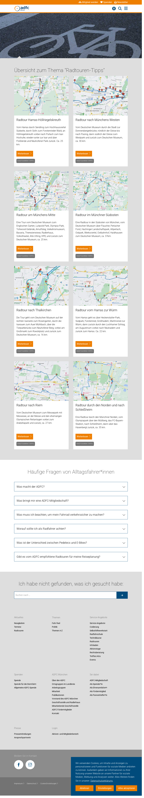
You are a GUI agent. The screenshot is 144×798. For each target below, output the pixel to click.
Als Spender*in (96, 684)
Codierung (94, 627)
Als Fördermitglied (98, 691)
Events (93, 660)
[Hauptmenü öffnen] (126, 8)
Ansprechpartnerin (22, 738)
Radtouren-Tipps (26, 161)
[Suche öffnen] (120, 9)
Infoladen (94, 645)
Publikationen (58, 695)
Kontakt (55, 713)
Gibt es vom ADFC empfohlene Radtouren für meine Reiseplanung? (58, 556)
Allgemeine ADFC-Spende (25, 688)
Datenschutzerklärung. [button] (101, 780)
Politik (54, 627)
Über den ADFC (58, 680)
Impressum (19, 784)
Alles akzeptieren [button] (126, 788)
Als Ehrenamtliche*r (98, 688)
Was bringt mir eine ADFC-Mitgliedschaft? (43, 500)
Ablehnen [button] (84, 788)
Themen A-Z (57, 630)
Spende (17, 680)
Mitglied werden (88, 2)
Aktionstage (95, 649)
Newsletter (121, 2)
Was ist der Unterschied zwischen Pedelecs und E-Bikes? (52, 542)
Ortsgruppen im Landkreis (63, 684)
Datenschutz (32, 784)
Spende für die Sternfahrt (25, 684)
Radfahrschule (96, 634)
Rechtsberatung (97, 652)
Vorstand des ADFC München (65, 699)
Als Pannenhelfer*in (98, 695)
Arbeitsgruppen (59, 688)
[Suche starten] (122, 595)
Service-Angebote (98, 617)
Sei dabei (94, 674)
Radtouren (19, 630)
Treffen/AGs (95, 656)
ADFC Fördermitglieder (62, 710)
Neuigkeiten (19, 623)
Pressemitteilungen (22, 734)
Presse (17, 728)
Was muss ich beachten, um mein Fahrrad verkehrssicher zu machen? (60, 514)
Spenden (106, 2)
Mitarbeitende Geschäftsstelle (65, 706)
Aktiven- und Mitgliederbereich (65, 734)
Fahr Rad (56, 623)
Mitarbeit (56, 691)
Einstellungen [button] (105, 788)
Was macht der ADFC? (31, 486)
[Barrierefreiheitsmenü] (114, 9)
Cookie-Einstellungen (49, 784)
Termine (17, 627)
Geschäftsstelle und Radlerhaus (66, 702)
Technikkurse (95, 638)
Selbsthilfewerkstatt (98, 630)
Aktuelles (18, 617)
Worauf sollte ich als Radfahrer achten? (41, 528)
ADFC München (60, 674)
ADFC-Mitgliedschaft (99, 680)
